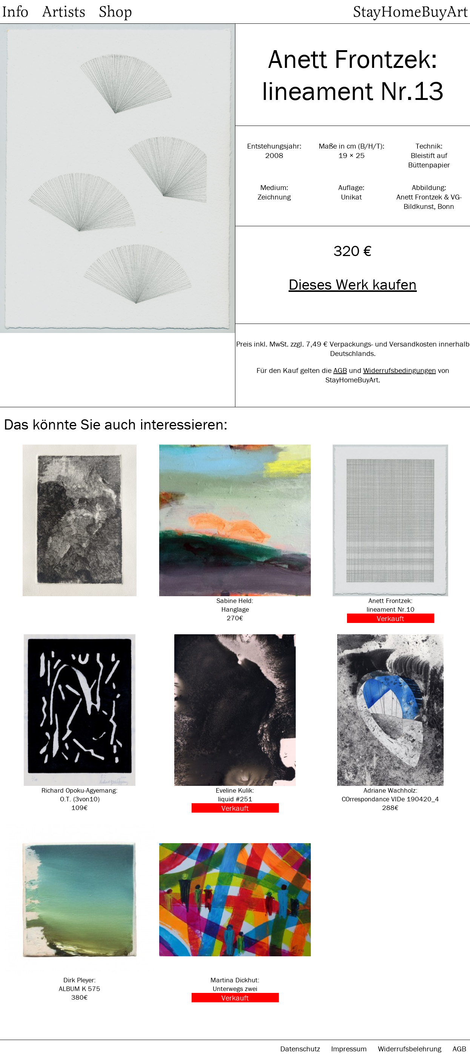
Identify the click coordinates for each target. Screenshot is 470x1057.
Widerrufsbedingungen (399, 370)
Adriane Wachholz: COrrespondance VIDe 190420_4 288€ (390, 723)
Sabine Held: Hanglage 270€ (235, 533)
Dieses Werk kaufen (353, 284)
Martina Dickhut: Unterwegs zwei (235, 913)
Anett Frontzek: (353, 59)
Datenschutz (301, 1048)
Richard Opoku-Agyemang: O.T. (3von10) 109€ (79, 723)
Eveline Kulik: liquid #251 (235, 723)
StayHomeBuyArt (410, 11)
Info (15, 11)
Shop (115, 11)
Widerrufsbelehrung (410, 1048)
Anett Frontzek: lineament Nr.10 (390, 534)
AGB (340, 370)
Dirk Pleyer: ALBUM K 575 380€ (79, 913)
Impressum (350, 1048)
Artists (63, 11)
